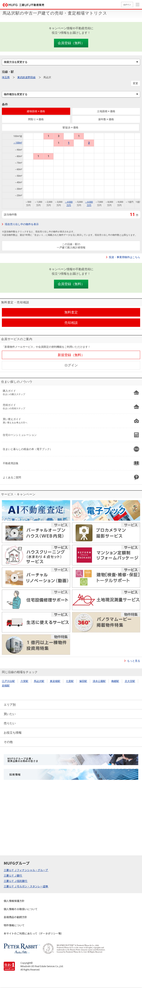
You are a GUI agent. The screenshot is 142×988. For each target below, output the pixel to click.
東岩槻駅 (55, 681)
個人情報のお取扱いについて (21, 909)
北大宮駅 (130, 681)
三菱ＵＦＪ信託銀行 (16, 881)
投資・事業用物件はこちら (124, 257)
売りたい (10, 723)
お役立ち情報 (13, 732)
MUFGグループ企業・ (22, 760)
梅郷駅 (115, 681)
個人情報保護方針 (14, 901)
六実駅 (24, 681)
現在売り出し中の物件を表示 (22, 224)
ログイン (127, 4)
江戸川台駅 (8, 681)
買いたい (10, 714)
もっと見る (133, 660)
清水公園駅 (99, 681)
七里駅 (70, 681)
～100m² (17, 142)
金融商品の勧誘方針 (15, 917)
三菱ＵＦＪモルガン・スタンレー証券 (26, 886)
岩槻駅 (6, 685)
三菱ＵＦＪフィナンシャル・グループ (26, 870)
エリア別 (10, 704)
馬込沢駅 (39, 681)
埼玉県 (6, 77)
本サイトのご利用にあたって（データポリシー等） (33, 933)
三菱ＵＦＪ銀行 (13, 875)
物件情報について (14, 925)
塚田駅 (83, 681)
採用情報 (15, 774)
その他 (8, 742)
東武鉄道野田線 (26, 77)
